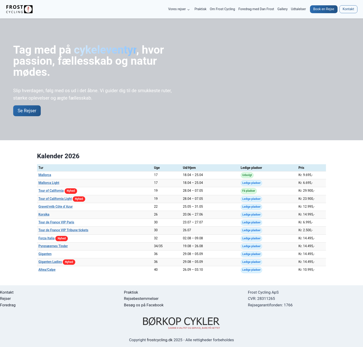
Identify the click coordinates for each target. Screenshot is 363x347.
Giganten (45, 254)
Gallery (282, 9)
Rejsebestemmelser (141, 298)
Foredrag (8, 305)
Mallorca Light (48, 183)
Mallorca (44, 175)
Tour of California (51, 191)
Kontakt (7, 292)
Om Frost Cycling (222, 9)
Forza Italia (46, 238)
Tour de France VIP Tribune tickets (63, 230)
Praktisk (200, 9)
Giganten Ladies (50, 262)
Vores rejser (177, 9)
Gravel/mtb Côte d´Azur (55, 207)
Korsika (43, 214)
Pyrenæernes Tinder (53, 246)
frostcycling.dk (159, 340)
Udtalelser (298, 9)
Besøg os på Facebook (143, 305)
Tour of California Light (55, 199)
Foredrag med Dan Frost (256, 9)
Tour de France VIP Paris (56, 223)
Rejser (5, 298)
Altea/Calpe (47, 270)
